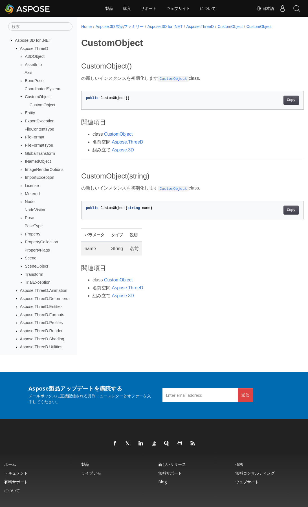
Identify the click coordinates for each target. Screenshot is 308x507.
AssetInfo (33, 64)
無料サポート (170, 473)
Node (29, 201)
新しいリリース (172, 464)
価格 (239, 464)
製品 (109, 8)
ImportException (39, 177)
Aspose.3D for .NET (33, 40)
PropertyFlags (37, 250)
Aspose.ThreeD (34, 48)
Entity (30, 113)
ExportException (39, 121)
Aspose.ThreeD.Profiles (41, 322)
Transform (34, 274)
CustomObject (37, 96)
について (208, 8)
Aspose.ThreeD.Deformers (44, 298)
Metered (32, 193)
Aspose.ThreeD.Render (41, 331)
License (32, 185)
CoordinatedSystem (42, 89)
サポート (149, 8)
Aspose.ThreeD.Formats (42, 314)
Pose (29, 217)
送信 (245, 395)
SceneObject (36, 266)
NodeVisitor (35, 210)
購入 (127, 8)
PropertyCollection (41, 242)
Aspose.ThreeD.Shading (42, 339)
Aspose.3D (123, 149)
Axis (28, 72)
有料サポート (16, 481)
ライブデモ (91, 473)
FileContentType (39, 129)
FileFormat (34, 137)
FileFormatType (39, 145)
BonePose (34, 80)
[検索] (40, 26)
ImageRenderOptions (44, 169)
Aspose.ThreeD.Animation (43, 290)
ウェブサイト (178, 8)
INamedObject (38, 161)
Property (32, 234)
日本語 (265, 8)
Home (86, 26)
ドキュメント (16, 473)
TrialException (37, 282)
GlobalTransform (40, 153)
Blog (162, 481)
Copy (275, 100)
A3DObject (35, 56)
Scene (30, 258)
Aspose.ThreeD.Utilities (41, 347)
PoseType (34, 226)
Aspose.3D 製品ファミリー (120, 26)
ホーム (10, 464)
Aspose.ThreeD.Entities (41, 306)
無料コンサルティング (255, 473)
